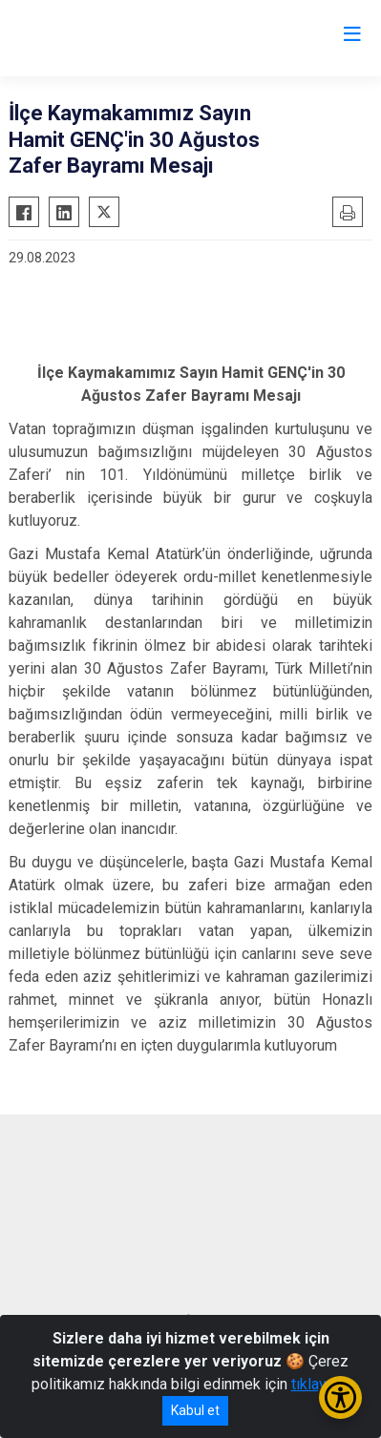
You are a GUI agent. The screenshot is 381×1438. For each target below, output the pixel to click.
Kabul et (195, 1410)
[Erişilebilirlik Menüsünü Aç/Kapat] (340, 1397)
